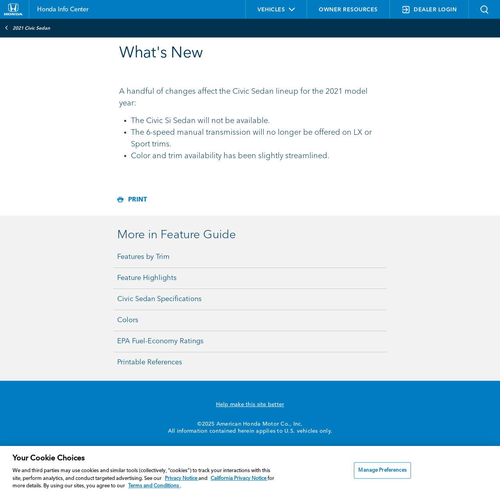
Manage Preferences (382, 470)
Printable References (149, 362)
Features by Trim (143, 256)
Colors (127, 320)
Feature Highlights (147, 278)
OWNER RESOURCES (348, 9)
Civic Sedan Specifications (159, 299)
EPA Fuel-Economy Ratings (160, 341)
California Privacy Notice (239, 478)
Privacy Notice (181, 478)
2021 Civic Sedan (27, 27)
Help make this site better (250, 404)
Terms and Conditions (154, 486)
